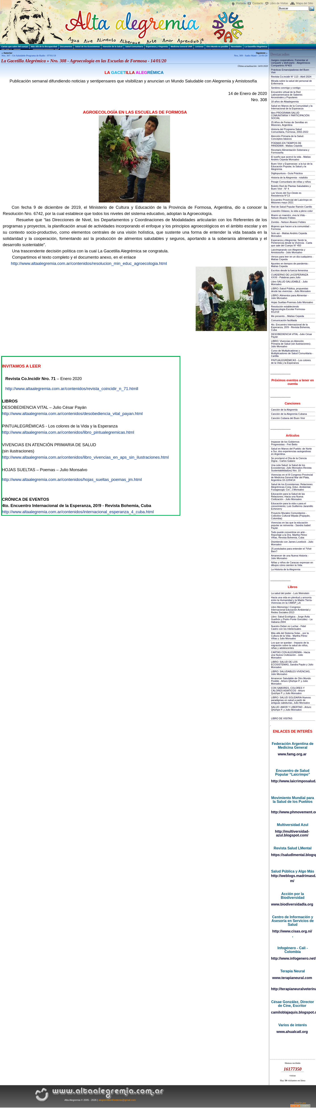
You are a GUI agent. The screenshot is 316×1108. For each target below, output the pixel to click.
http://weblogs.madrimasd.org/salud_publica (292, 876)
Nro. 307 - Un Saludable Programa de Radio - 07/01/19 (29, 55)
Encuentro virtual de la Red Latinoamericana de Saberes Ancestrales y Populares (286, 95)
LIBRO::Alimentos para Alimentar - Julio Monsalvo (289, 296)
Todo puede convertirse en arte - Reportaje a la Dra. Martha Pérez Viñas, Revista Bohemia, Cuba (289, 535)
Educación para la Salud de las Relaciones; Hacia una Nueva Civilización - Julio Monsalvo (288, 497)
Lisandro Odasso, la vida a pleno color (292, 211)
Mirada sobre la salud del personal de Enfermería (291, 82)
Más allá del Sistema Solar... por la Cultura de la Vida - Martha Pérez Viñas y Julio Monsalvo (290, 636)
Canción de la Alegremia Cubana (289, 414)
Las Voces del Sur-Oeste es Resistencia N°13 (286, 194)
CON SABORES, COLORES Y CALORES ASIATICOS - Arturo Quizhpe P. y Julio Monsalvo (288, 691)
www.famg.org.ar (292, 754)
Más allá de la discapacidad (44, 46)
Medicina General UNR (181, 46)
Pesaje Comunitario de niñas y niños (291, 181)
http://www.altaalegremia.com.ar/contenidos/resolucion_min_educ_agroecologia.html (89, 263)
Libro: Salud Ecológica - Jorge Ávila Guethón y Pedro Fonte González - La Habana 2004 (291, 619)
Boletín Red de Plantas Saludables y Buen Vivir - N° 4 (291, 187)
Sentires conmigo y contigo (285, 87)
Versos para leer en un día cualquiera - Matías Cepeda (292, 258)
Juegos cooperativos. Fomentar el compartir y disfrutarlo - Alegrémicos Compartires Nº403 (290, 63)
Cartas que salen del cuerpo (14, 46)
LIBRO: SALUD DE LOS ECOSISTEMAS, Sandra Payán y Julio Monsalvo (292, 664)
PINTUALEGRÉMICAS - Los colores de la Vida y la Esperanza (291, 361)
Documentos (66, 46)
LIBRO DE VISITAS (281, 718)
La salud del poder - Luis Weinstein (290, 593)
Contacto (257, 3)
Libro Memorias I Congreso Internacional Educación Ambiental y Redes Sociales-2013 (290, 610)
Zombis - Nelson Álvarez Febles (288, 222)
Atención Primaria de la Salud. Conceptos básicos (287, 137)
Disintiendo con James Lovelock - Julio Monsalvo (292, 543)
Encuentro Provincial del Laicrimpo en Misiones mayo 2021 (291, 201)
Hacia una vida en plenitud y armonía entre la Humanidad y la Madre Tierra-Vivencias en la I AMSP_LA (291, 600)
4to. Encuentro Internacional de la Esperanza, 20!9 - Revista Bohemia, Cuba (290, 327)
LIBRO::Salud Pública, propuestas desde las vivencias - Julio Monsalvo (291, 289)
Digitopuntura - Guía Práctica (287, 173)
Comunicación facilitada (284, 320)
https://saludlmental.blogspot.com (292, 855)
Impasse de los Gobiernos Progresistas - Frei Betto (285, 443)
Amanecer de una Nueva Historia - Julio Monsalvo (290, 557)
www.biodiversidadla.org (292, 904)
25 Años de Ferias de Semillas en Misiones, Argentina (289, 123)
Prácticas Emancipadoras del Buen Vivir (290, 71)
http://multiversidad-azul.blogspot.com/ (292, 833)
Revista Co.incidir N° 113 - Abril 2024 (291, 76)
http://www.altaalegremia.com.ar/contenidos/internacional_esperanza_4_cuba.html (78, 511)
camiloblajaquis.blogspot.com (292, 1012)
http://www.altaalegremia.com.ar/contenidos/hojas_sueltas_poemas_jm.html (72, 479)
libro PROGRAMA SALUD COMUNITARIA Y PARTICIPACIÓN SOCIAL (290, 115)
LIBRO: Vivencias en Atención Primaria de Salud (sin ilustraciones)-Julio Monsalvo (291, 344)
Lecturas (199, 46)
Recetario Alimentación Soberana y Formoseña (290, 151)
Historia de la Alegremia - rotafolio (289, 177)
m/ (292, 881)
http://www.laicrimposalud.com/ (292, 781)
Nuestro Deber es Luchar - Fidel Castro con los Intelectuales (288, 627)
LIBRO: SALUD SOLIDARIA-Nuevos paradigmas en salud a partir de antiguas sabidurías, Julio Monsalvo (291, 700)
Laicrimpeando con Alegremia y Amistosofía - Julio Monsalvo (288, 251)
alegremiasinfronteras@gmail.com (117, 1100)
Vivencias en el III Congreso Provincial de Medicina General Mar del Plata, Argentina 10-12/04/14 (292, 477)
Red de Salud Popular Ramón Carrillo (291, 206)
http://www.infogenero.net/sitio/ (292, 958)
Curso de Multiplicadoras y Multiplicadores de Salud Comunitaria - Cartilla (292, 353)
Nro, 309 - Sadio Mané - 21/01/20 (250, 55)
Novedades (236, 46)
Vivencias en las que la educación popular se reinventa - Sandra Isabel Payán (290, 525)
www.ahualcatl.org (292, 1032)
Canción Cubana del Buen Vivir (288, 418)
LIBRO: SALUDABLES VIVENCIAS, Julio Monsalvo (290, 672)
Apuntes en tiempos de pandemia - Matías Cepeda (290, 265)
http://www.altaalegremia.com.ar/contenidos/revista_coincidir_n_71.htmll (71, 388)
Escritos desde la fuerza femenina (289, 270)
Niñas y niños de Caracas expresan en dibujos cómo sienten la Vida (292, 563)
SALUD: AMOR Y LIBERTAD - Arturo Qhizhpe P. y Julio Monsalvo (291, 708)
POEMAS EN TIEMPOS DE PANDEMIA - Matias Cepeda (286, 144)
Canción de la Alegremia (284, 409)
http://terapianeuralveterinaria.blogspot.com (292, 989)
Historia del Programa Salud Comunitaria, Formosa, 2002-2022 (289, 130)
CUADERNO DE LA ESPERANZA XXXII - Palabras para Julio (289, 276)
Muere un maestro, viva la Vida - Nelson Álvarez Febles (288, 216)
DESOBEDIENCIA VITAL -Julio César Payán (291, 335)
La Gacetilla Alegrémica (256, 46)
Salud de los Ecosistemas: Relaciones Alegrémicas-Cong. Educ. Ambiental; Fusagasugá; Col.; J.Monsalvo (291, 487)
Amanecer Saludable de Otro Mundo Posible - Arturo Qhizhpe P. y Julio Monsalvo (291, 681)
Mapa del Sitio (304, 3)
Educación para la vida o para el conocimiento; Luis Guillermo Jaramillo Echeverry (292, 506)
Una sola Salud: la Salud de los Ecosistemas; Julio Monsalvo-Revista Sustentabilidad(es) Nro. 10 (291, 468)
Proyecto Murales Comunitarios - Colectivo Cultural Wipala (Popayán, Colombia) (290, 516)
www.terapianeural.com (292, 978)
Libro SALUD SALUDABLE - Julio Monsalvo (289, 283)
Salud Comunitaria (134, 46)
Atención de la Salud (113, 46)
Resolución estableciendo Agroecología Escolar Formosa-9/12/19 (288, 309)
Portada (241, 3)
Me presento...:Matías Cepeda (287, 316)
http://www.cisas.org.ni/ (292, 931)
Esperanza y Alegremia (157, 46)
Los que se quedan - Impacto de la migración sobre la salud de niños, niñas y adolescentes (290, 645)
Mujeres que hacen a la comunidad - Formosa (291, 227)
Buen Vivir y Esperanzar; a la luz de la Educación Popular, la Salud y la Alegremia (291, 166)
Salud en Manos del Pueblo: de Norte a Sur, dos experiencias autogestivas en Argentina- (291, 451)
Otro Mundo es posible (217, 46)
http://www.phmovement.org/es (292, 812)
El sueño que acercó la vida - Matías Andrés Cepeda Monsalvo (291, 158)
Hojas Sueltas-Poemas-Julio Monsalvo (292, 302)
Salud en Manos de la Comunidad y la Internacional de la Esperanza (291, 107)
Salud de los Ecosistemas (87, 46)
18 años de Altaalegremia (285, 101)
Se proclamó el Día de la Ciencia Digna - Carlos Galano (289, 459)
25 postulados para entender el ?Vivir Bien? (291, 550)
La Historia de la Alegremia (285, 569)
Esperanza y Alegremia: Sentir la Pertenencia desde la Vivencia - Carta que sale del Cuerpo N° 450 (291, 243)
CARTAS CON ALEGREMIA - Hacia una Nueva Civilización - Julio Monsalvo (290, 655)
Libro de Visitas (279, 3)
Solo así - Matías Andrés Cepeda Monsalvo (289, 234)
